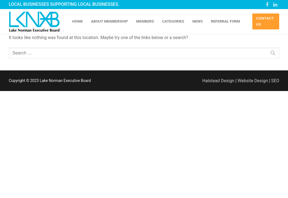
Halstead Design (218, 80)
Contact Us (265, 21)
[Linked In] (275, 5)
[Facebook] (267, 5)
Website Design (252, 80)
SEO (275, 80)
